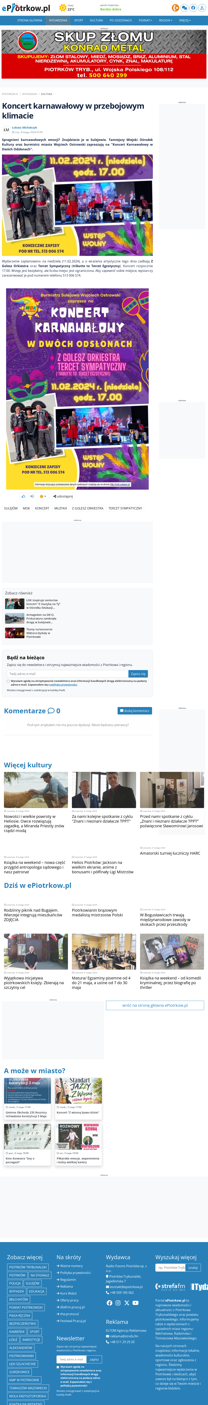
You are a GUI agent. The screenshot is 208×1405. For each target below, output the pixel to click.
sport (35, 1302)
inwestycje (31, 1310)
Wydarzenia (58, 20)
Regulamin (68, 1250)
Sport (78, 20)
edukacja (36, 1262)
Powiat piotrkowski (26, 1278)
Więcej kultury (29, 754)
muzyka (60, 498)
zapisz (94, 1330)
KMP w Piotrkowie (24, 1351)
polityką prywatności (63, 674)
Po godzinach (121, 20)
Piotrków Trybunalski (27, 1238)
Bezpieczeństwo (22, 1294)
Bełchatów (18, 1270)
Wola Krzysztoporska (27, 1367)
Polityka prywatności (75, 1243)
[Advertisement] (77, 542)
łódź (13, 1310)
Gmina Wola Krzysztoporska (22, 1385)
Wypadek (16, 1262)
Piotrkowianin (21, 1326)
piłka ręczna (19, 1286)
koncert (42, 498)
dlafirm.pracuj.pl (72, 1278)
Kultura (96, 20)
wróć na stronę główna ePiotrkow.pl (155, 976)
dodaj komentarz (135, 700)
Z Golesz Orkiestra (87, 498)
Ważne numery (71, 1236)
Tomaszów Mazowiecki (28, 1359)
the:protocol (69, 1285)
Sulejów (11, 498)
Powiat (144, 20)
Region (164, 20)
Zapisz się (138, 663)
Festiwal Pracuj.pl (73, 1291)
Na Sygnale (40, 1246)
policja (15, 1254)
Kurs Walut (68, 1264)
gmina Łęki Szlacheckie (28, 1396)
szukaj (193, 1238)
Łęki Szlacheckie (22, 1334)
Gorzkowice (19, 1343)
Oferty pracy (69, 1271)
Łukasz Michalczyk (24, 127)
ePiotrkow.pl (10, 94)
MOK (26, 498)
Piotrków (17, 1246)
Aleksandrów (20, 1318)
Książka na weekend (25, 1375)
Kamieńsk (17, 1302)
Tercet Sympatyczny (125, 498)
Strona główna (29, 20)
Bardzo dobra (110, 9)
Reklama (66, 1257)
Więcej (183, 20)
